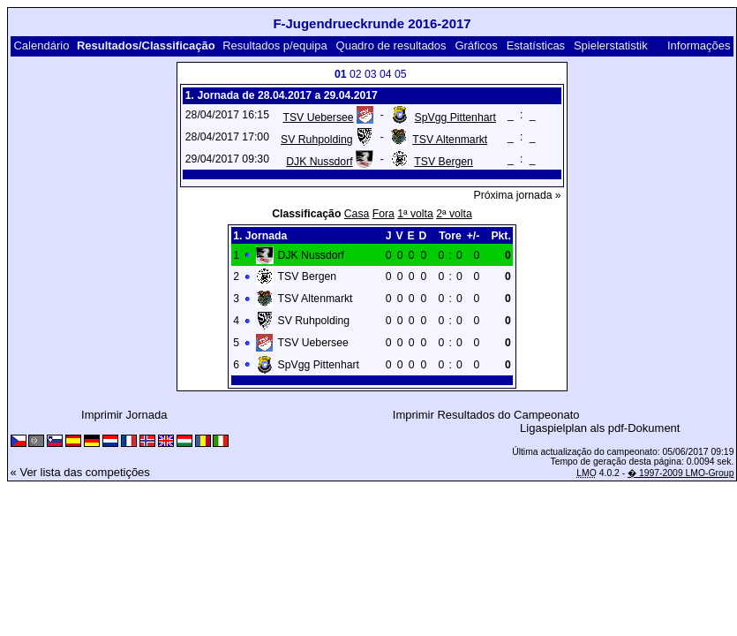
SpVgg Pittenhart (455, 117)
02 (356, 74)
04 (386, 74)
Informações (699, 45)
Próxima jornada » (517, 195)
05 (401, 74)
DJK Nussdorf (319, 161)
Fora (383, 214)
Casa (357, 214)
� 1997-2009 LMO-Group (680, 473)
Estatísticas (536, 45)
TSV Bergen (443, 161)
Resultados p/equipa (274, 45)
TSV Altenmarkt (449, 139)
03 (371, 74)
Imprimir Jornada (124, 414)
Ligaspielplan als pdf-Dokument (600, 428)
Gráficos (476, 45)
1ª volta (415, 214)
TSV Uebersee (317, 117)
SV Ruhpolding (317, 139)
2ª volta (454, 214)
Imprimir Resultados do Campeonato (486, 414)
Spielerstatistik (611, 45)
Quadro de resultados (391, 45)
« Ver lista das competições (80, 472)
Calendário (41, 45)
